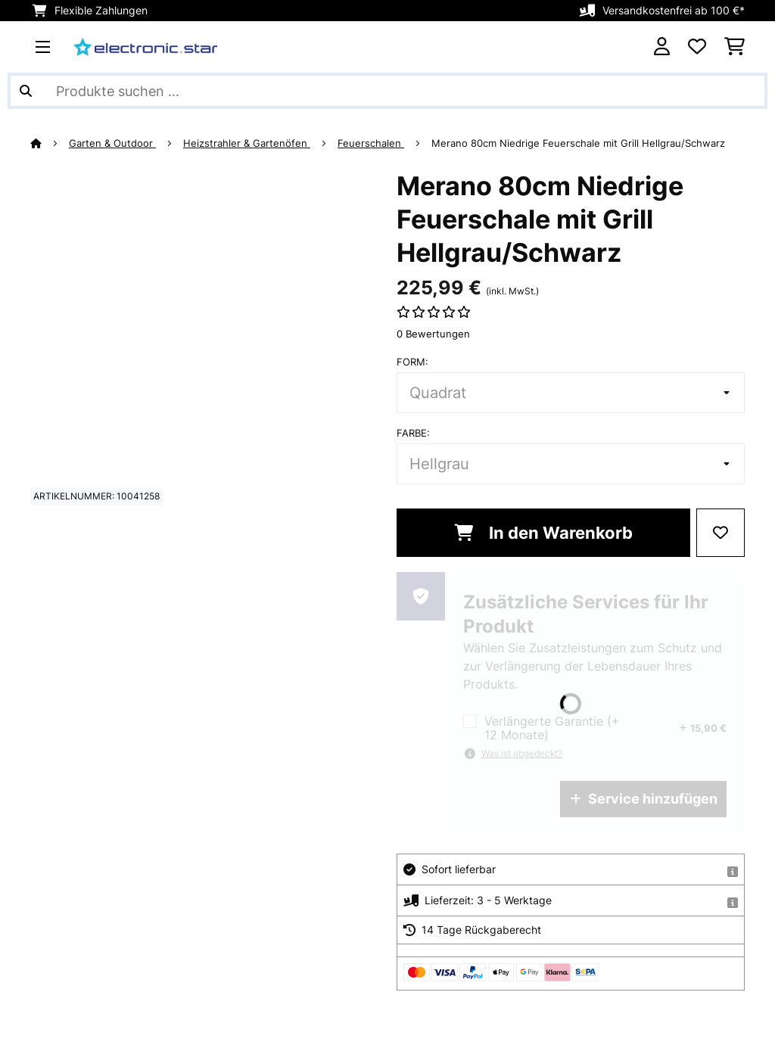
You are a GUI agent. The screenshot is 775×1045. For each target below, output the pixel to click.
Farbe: (413, 433)
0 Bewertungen (433, 334)
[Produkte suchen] (387, 91)
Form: (412, 362)
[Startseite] (49, 143)
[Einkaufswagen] (734, 47)
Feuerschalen (371, 143)
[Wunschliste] (697, 47)
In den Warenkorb (543, 533)
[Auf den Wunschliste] (720, 533)
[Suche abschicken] (26, 91)
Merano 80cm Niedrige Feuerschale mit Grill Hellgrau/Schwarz (578, 143)
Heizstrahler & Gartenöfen (246, 143)
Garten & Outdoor (112, 143)
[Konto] (662, 47)
